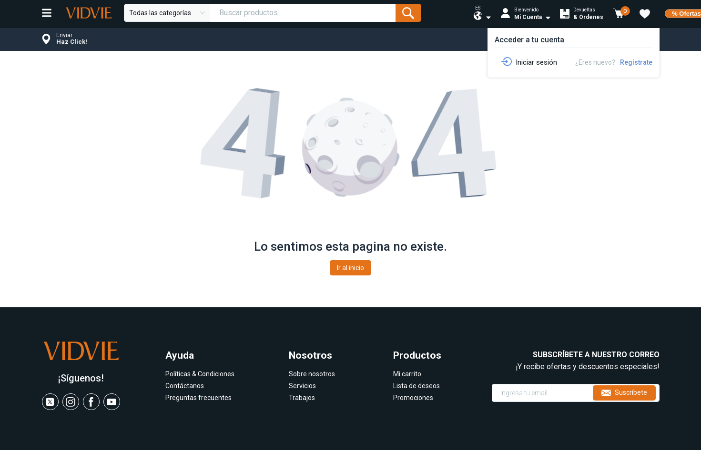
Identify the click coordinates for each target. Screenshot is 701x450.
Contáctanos (184, 386)
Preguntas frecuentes (198, 397)
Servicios (302, 386)
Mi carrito (407, 374)
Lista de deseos (416, 386)
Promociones (413, 397)
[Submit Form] (408, 13)
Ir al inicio (350, 268)
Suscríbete (624, 393)
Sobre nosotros (312, 374)
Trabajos (302, 397)
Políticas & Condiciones (199, 374)
